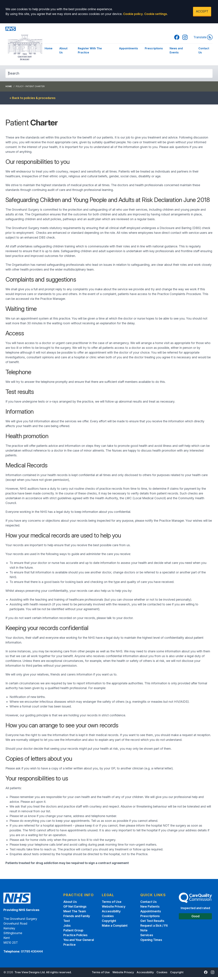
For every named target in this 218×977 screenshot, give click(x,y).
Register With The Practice (90, 50)
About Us (63, 50)
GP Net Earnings (75, 906)
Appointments (128, 48)
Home (48, 48)
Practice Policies (75, 935)
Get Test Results (152, 921)
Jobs (67, 925)
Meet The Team (74, 911)
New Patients (150, 906)
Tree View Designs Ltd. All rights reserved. (43, 972)
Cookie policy (133, 14)
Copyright (109, 921)
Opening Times (151, 940)
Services (146, 935)
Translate (203, 37)
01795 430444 (32, 951)
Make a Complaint (115, 925)
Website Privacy (113, 906)
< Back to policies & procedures (33, 98)
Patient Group (73, 930)
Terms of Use (111, 901)
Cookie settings (155, 14)
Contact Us (203, 50)
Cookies (108, 916)
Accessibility (111, 911)
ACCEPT (202, 11)
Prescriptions (154, 48)
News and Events (176, 50)
